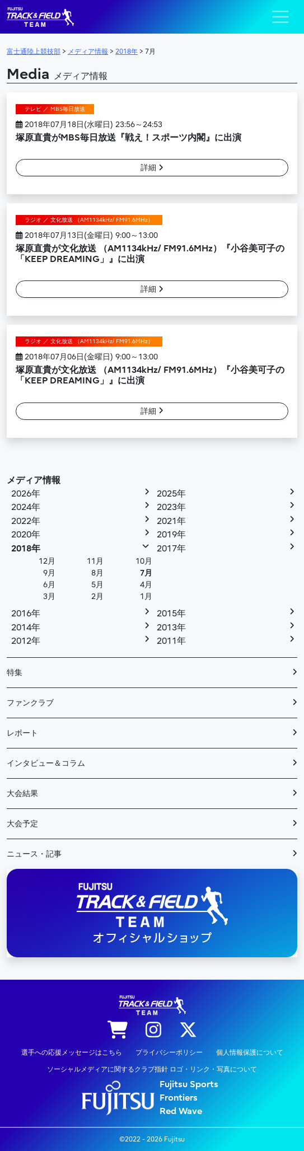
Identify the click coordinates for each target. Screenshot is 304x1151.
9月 (49, 573)
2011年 (171, 641)
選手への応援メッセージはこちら (71, 1052)
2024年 (25, 507)
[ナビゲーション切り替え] (280, 16)
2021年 (171, 521)
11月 (95, 561)
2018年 (25, 549)
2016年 (25, 614)
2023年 (171, 507)
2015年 (171, 614)
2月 (97, 596)
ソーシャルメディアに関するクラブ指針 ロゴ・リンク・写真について (152, 1069)
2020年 (25, 535)
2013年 (171, 628)
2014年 (25, 628)
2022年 (25, 521)
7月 (146, 573)
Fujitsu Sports (189, 1084)
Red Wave (181, 1111)
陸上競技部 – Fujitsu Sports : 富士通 (40, 17)
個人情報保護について (249, 1052)
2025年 (171, 494)
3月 (49, 596)
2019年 (171, 535)
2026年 (25, 494)
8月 (97, 573)
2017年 (171, 549)
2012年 (25, 641)
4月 (146, 584)
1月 (146, 596)
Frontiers (179, 1098)
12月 (47, 561)
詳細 (152, 167)
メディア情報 (33, 480)
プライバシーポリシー (169, 1052)
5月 (97, 584)
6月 (49, 584)
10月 (143, 561)
